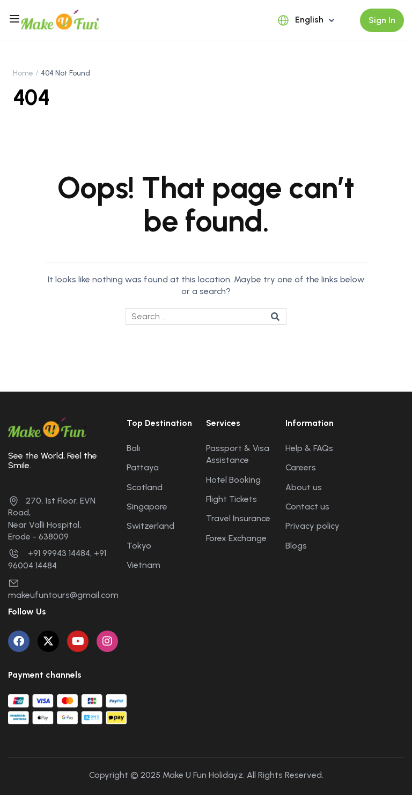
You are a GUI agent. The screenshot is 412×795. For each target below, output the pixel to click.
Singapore (147, 506)
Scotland (145, 487)
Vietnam (143, 565)
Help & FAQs (309, 448)
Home (23, 73)
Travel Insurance (238, 518)
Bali (133, 448)
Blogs (296, 546)
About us (303, 487)
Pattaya (143, 467)
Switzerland (150, 526)
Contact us (307, 506)
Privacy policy (312, 526)
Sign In (382, 20)
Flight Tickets (231, 499)
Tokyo (139, 546)
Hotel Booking (233, 480)
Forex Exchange (236, 538)
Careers (300, 467)
